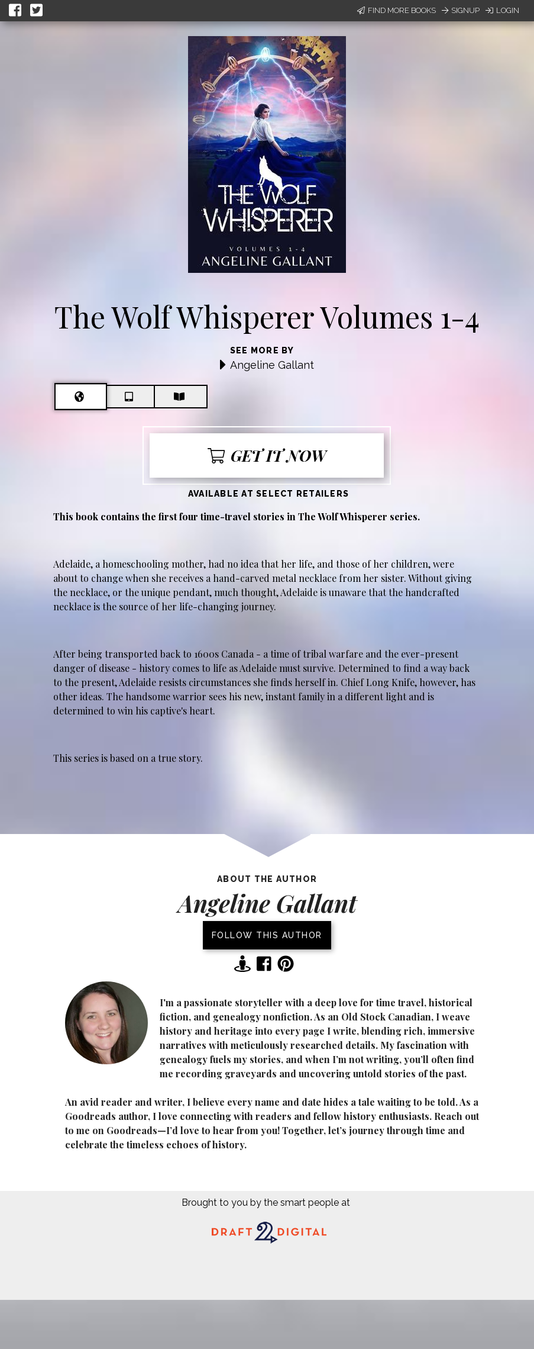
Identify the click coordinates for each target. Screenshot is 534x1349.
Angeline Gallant (272, 365)
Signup (461, 10)
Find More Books (396, 10)
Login (502, 10)
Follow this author (267, 935)
